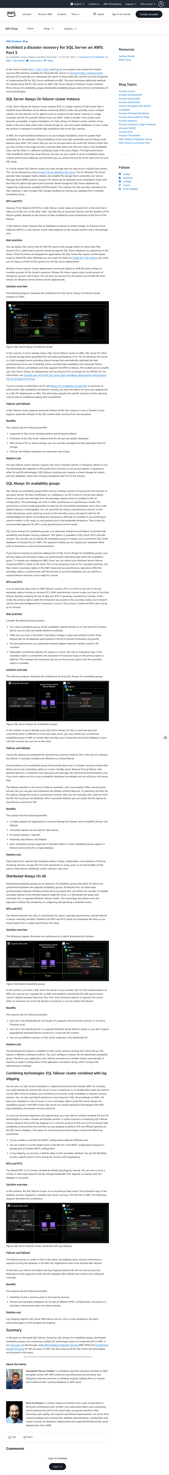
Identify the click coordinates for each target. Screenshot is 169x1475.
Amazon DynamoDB (129, 98)
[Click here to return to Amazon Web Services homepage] (11, 16)
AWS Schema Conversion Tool (134, 142)
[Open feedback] (165, 737)
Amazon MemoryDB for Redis (134, 117)
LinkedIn (125, 181)
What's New (125, 59)
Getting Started (127, 56)
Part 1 (32, 69)
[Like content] (12, 1437)
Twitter (124, 174)
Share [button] (48, 60)
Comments (33, 60)
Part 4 (58, 69)
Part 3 (47, 69)
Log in (57, 1466)
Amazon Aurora (127, 91)
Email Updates (128, 188)
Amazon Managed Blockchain (134, 113)
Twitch (124, 185)
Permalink (18, 60)
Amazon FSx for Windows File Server (56, 172)
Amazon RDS (126, 131)
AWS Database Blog (17, 41)
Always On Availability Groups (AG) (69, 385)
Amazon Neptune (128, 120)
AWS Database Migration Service (61, 1345)
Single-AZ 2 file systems (84, 257)
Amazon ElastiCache (129, 102)
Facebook (125, 177)
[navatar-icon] (161, 4)
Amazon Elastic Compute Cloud (86, 73)
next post (15, 1345)
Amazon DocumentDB (130, 94)
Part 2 (39, 69)
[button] (163, 4)
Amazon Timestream (129, 135)
